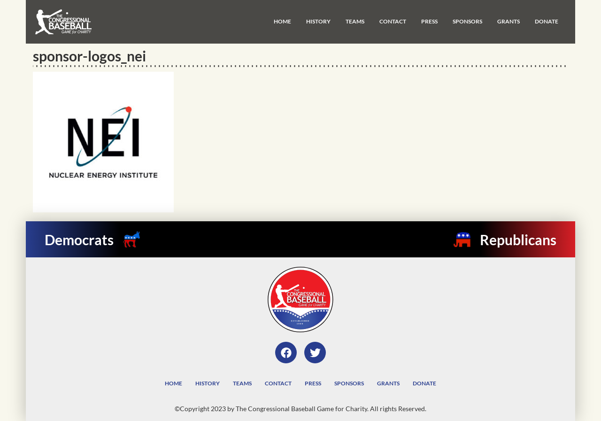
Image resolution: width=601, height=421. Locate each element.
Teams (355, 21)
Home (282, 21)
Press (429, 21)
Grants (508, 21)
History (318, 21)
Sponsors (467, 21)
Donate (546, 21)
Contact (392, 21)
